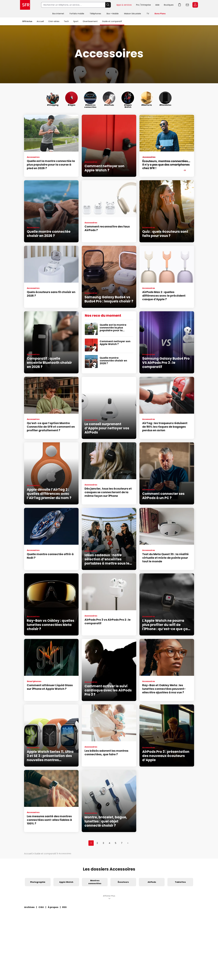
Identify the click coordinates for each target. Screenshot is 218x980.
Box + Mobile (113, 13)
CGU (41, 907)
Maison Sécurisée (132, 13)
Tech (66, 21)
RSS (64, 907)
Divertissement (90, 21)
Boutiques (169, 4)
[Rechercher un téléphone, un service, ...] (73, 5)
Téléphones (95, 13)
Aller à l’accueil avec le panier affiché (180, 5)
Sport (75, 21)
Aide (157, 4)
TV (148, 13)
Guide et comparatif (112, 21)
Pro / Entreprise (143, 4)
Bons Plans (160, 13)
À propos (53, 907)
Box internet (58, 13)
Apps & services (124, 4)
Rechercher (108, 5)
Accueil (40, 21)
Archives (29, 907)
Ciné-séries (53, 21)
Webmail (187, 5)
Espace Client (195, 5)
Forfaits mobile (77, 13)
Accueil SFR (25, 5)
